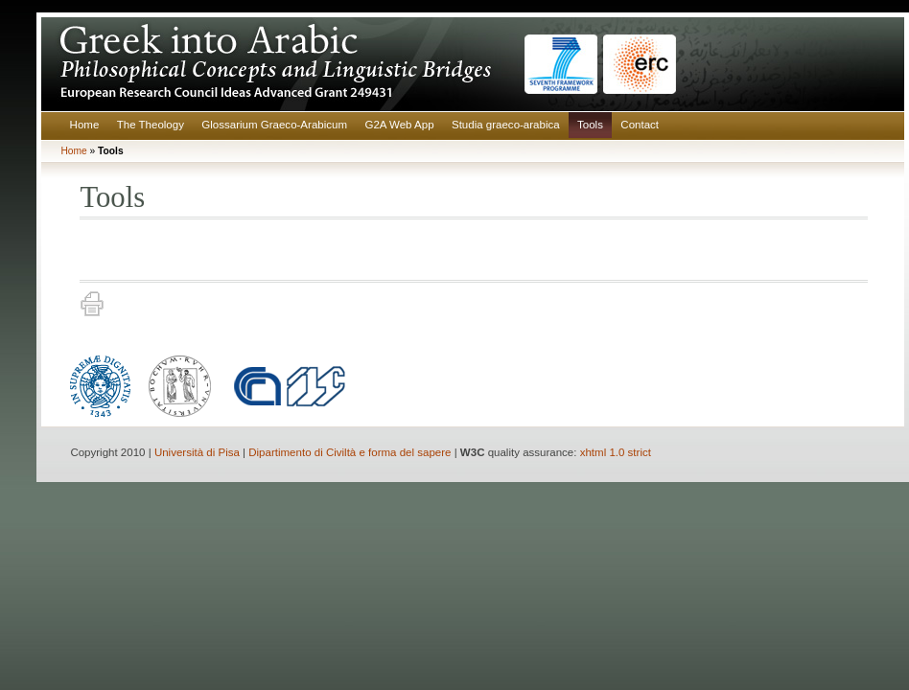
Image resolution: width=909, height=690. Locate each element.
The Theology (150, 124)
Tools (590, 124)
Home (85, 124)
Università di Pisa (197, 452)
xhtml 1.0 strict (615, 452)
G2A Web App (398, 124)
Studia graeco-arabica (506, 124)
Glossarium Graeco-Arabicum (274, 124)
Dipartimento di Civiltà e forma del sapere (349, 452)
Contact (639, 124)
